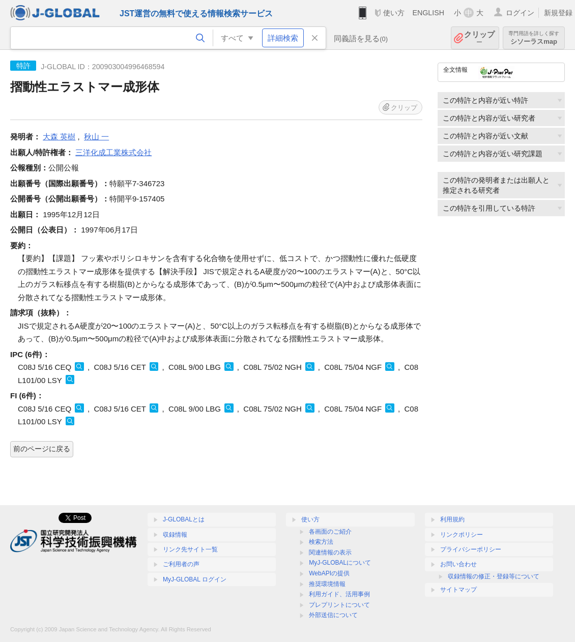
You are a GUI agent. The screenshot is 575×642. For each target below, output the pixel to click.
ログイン (520, 13)
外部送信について (333, 615)
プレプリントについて (339, 604)
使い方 (394, 13)
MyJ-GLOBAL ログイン (194, 579)
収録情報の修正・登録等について (493, 576)
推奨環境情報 (327, 584)
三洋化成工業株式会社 (113, 152)
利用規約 (452, 519)
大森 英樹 (59, 136)
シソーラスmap (533, 38)
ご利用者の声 (181, 564)
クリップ (479, 38)
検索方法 (321, 541)
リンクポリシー (461, 534)
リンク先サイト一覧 (190, 549)
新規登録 (558, 13)
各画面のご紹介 (330, 531)
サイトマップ (458, 589)
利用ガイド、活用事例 (339, 594)
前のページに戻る (41, 449)
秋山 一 (96, 136)
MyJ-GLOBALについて (340, 562)
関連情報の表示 (330, 552)
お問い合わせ (458, 564)
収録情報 (175, 534)
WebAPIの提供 (329, 573)
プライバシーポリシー (470, 549)
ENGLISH (428, 13)
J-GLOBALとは (184, 519)
